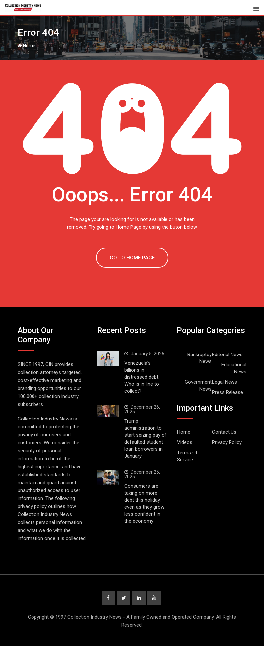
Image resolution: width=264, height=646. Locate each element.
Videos (184, 442)
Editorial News (227, 354)
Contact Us (224, 432)
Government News (198, 385)
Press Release (227, 392)
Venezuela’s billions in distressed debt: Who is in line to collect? (141, 377)
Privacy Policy (227, 442)
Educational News (233, 368)
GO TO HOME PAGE (132, 258)
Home (26, 45)
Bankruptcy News (199, 358)
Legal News (224, 382)
